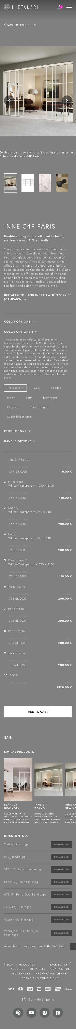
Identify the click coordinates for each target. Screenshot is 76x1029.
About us (18, 968)
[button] (20, 321)
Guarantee (21, 973)
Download (61, 844)
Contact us (60, 968)
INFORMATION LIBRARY (51, 973)
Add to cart (38, 712)
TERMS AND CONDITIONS (40, 978)
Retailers (38, 968)
